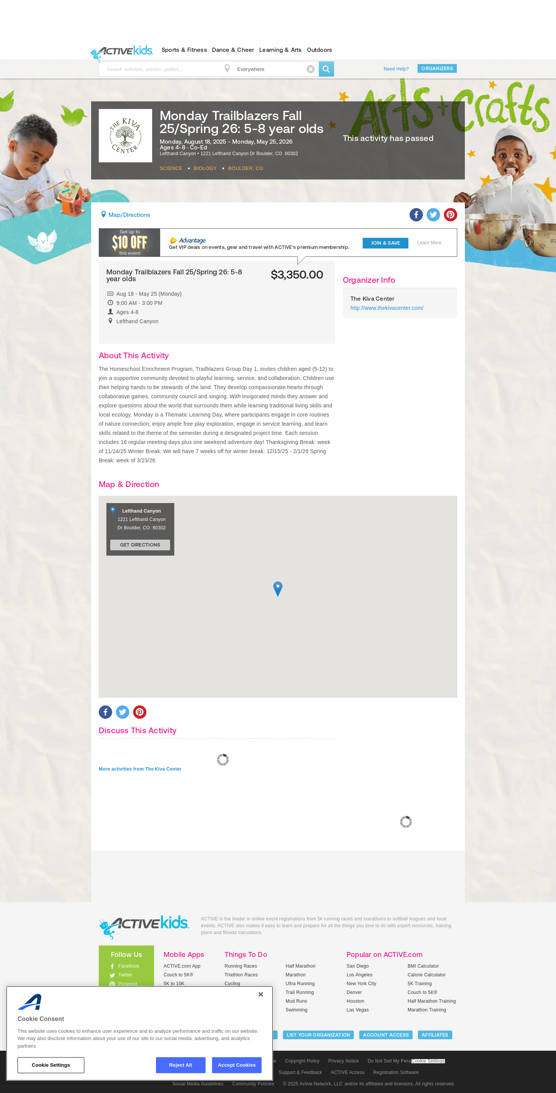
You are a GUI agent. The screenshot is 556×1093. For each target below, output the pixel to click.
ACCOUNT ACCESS (386, 1035)
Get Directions (140, 545)
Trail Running (300, 992)
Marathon (296, 975)
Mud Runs (296, 1001)
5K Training (420, 983)
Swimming (296, 1010)
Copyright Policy (302, 1061)
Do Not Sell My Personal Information (406, 1061)
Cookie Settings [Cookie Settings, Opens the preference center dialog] (51, 1065)
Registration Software (396, 1072)
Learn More (429, 242)
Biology (205, 168)
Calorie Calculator (427, 975)
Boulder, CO (245, 168)
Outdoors (319, 49)
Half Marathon (301, 966)
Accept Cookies (237, 1065)
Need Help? (396, 69)
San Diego (358, 966)
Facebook (128, 966)
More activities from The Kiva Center (140, 769)
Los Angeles (360, 975)
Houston (355, 1001)
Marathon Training (427, 1010)
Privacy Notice (343, 1061)
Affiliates (435, 1035)
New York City (361, 983)
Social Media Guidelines (197, 1084)
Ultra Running (300, 983)
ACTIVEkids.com (120, 50)
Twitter (125, 975)
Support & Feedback (300, 1072)
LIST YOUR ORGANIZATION (318, 1035)
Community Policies (253, 1084)
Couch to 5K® (178, 975)
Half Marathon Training (432, 1001)
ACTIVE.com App (182, 966)
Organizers (437, 68)
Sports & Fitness (184, 49)
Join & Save (385, 243)
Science (171, 168)
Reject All (180, 1065)
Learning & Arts (280, 49)
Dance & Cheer (233, 49)
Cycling (232, 983)
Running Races (241, 966)
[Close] (260, 994)
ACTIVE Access (348, 1072)
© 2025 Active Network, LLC (313, 1084)
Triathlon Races (241, 975)
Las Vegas (358, 1010)
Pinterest (127, 984)
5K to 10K (174, 983)
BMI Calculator (423, 966)
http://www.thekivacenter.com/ (387, 308)
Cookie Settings (428, 1061)
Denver (354, 992)
